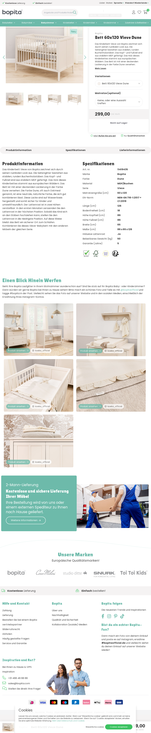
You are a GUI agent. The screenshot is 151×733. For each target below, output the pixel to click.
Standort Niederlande (137, 3)
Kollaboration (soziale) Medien (69, 642)
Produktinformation (19, 160)
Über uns (57, 628)
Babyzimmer (47, 22)
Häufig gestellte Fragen (15, 657)
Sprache (119, 3)
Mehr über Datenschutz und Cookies (68, 720)
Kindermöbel (89, 22)
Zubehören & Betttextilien (136, 22)
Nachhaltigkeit (60, 633)
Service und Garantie (14, 661)
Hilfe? (104, 146)
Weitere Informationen (26, 538)
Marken (109, 3)
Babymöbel (27, 22)
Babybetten (7, 22)
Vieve (29, 30)
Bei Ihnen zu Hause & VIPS (17, 685)
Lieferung (7, 633)
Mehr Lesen (100, 78)
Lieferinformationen (132, 160)
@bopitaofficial (129, 300)
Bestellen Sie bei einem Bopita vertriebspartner (19, 640)
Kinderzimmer (110, 22)
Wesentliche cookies (95, 727)
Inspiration (8, 690)
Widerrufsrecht (11, 647)
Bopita (98, 43)
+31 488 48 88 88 (95, 10)
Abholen (7, 652)
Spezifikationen (76, 160)
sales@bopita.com (113, 11)
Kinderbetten (68, 22)
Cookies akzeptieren (119, 727)
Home (5, 30)
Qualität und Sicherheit (65, 638)
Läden (102, 3)
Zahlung (7, 628)
